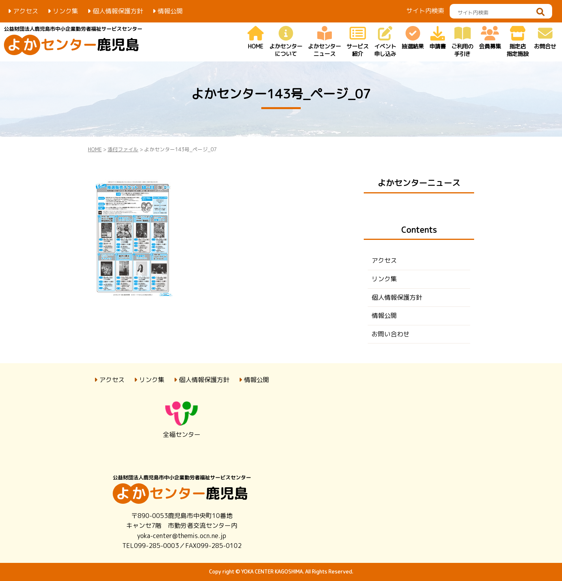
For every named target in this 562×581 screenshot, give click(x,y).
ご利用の (462, 42)
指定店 (517, 42)
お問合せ (545, 38)
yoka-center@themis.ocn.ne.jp (181, 535)
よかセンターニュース (419, 183)
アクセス (25, 11)
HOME (256, 38)
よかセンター (285, 42)
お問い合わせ (390, 334)
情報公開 (170, 11)
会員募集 (490, 38)
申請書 (437, 38)
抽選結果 (413, 38)
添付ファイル (123, 149)
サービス (357, 42)
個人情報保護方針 (118, 11)
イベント (385, 42)
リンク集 (65, 11)
